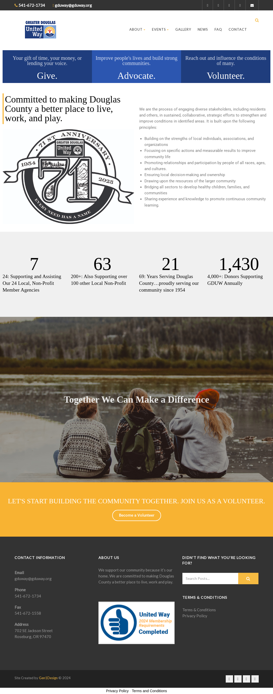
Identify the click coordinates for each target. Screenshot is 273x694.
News (203, 29)
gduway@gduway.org (33, 578)
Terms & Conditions (199, 609)
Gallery (183, 29)
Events (160, 29)
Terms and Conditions (149, 691)
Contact (238, 29)
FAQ (218, 29)
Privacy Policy (194, 615)
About (137, 29)
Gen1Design (48, 678)
